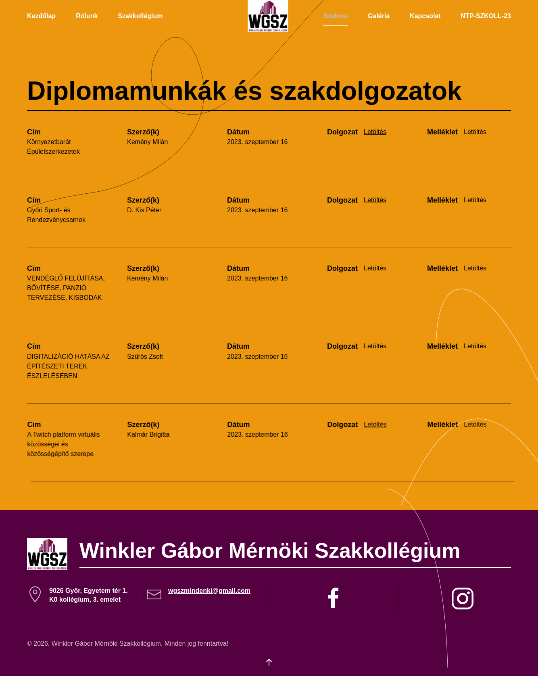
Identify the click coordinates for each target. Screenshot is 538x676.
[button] (269, 662)
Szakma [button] (335, 16)
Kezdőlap (41, 16)
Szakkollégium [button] (140, 16)
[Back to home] (269, 16)
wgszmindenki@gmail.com (209, 590)
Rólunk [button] (87, 16)
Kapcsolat (425, 16)
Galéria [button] (379, 16)
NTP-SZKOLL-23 (486, 16)
